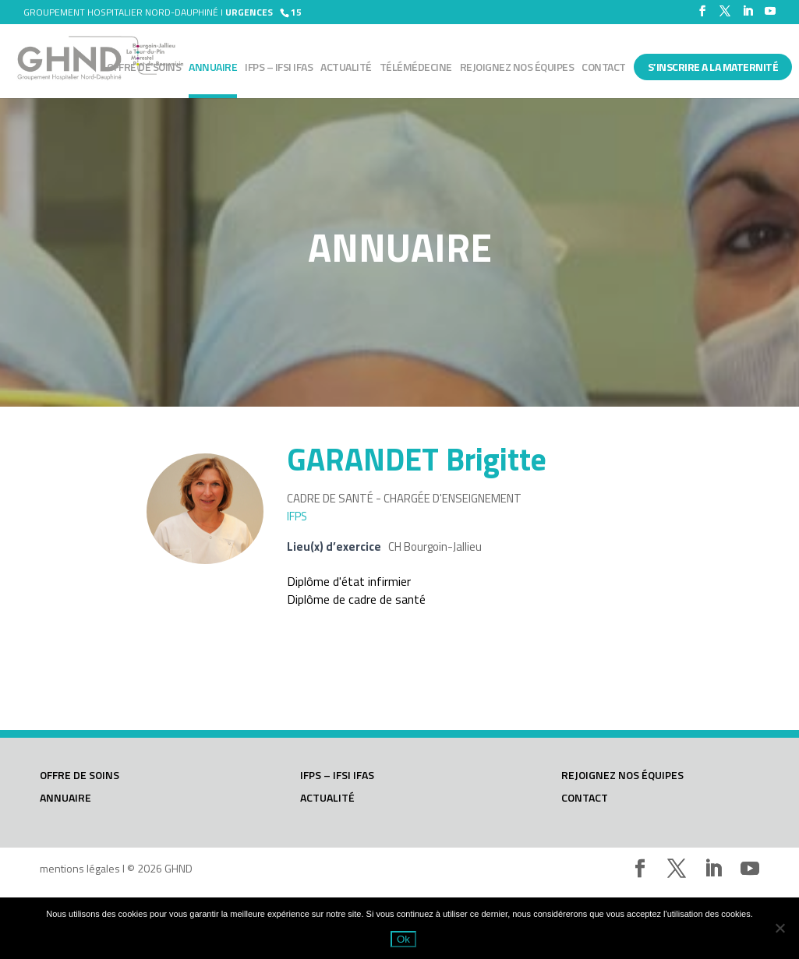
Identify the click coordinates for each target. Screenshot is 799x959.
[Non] (779, 928)
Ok (403, 939)
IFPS (297, 516)
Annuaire (213, 68)
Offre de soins (144, 68)
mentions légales (80, 868)
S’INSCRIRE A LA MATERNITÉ (713, 66)
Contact (604, 68)
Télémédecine (416, 68)
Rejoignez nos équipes (517, 68)
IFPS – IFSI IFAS (279, 68)
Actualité (346, 68)
